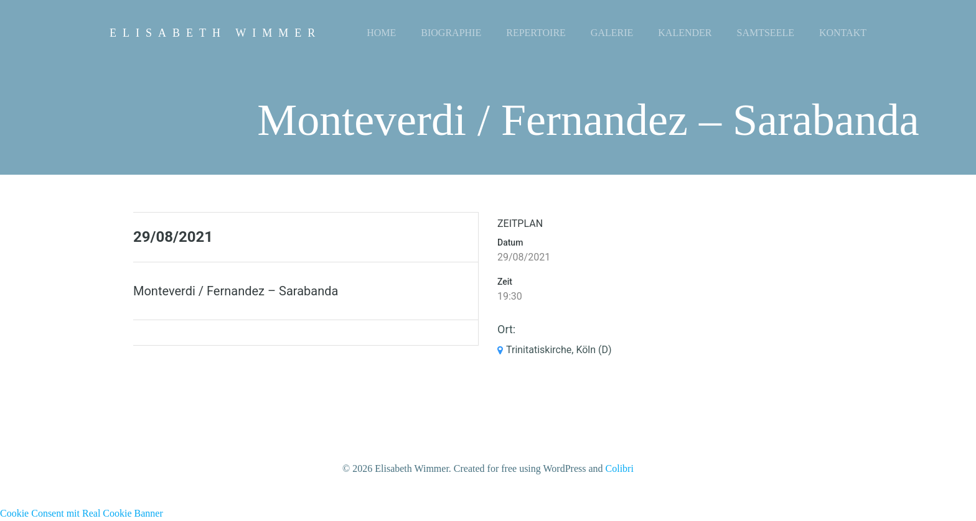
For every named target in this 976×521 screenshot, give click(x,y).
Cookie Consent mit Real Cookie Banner (81, 513)
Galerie (612, 32)
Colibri (620, 468)
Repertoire (536, 32)
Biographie (451, 32)
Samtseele (765, 32)
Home (381, 32)
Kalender (684, 32)
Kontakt (842, 32)
